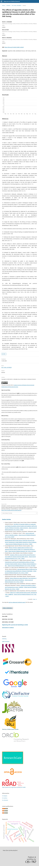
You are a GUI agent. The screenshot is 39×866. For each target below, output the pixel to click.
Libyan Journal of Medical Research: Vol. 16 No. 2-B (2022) (22, 551)
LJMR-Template (6, 641)
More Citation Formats (7, 513)
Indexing (4, 638)
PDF (4, 354)
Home (3, 5)
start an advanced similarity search (17, 602)
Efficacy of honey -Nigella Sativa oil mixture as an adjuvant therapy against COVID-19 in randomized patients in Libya (20, 549)
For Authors (4, 798)
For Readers (4, 795)
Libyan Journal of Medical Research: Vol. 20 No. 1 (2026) (19, 544)
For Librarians (5, 800)
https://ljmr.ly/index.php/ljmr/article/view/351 (11, 510)
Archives (8, 5)
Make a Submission (7, 608)
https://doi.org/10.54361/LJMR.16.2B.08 (14, 47)
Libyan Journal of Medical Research (12, 1)
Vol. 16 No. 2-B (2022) (16, 5)
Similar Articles (6, 519)
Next (34, 599)
